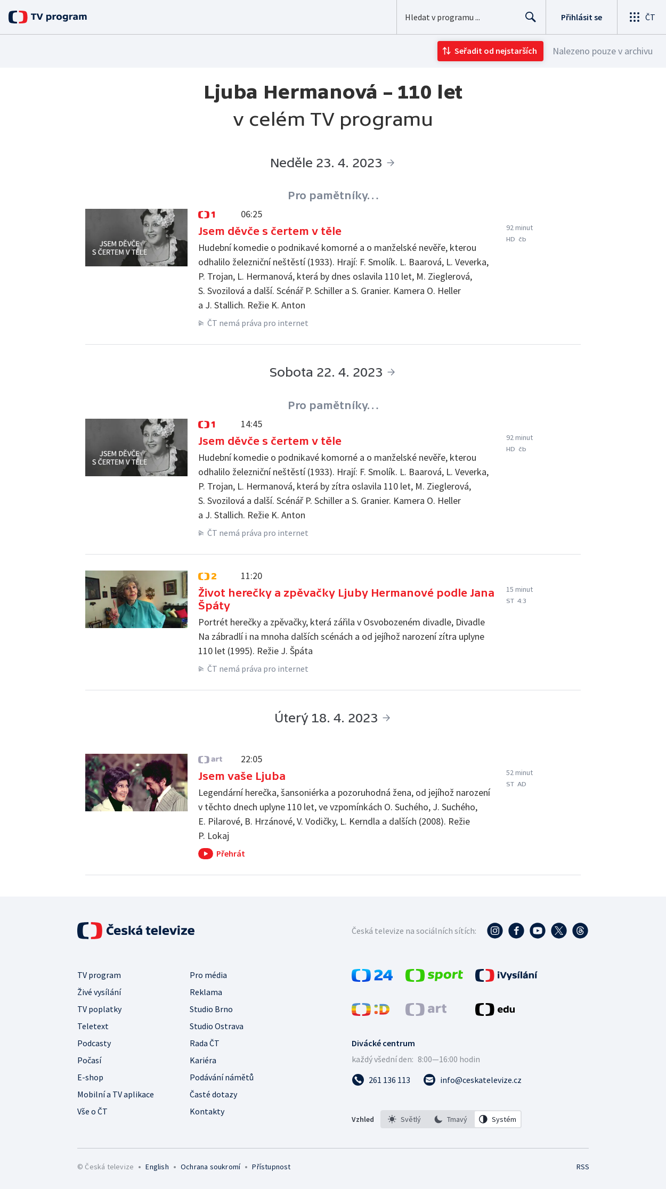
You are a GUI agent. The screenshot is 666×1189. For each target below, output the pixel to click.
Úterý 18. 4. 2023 (326, 718)
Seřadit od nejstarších (495, 50)
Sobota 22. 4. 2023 (326, 372)
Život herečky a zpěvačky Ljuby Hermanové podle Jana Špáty (346, 599)
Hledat (527, 21)
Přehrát (230, 853)
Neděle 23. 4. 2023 (326, 163)
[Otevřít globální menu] (641, 17)
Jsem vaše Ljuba (242, 776)
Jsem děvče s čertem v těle (270, 231)
